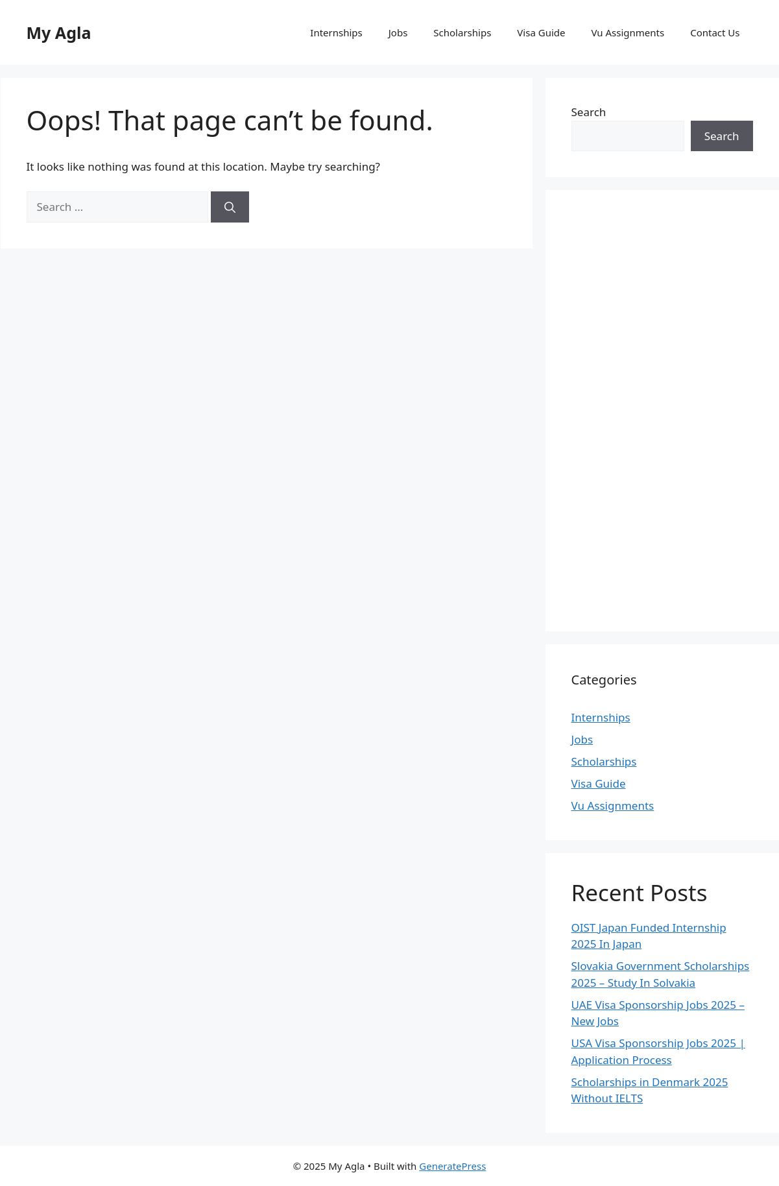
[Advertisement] (662, 410)
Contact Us (714, 32)
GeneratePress (452, 1165)
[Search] (230, 207)
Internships (336, 32)
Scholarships (462, 32)
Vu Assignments (627, 32)
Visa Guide (541, 32)
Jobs (398, 32)
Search (588, 111)
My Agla (59, 32)
